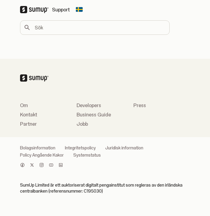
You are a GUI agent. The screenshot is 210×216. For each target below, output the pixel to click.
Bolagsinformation (37, 148)
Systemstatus (87, 155)
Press (139, 105)
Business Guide (94, 115)
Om (24, 105)
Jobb (82, 124)
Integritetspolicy (80, 148)
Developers (89, 105)
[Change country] (79, 9)
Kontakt (28, 115)
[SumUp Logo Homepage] (36, 9)
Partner (28, 124)
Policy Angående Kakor (42, 155)
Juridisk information (124, 148)
